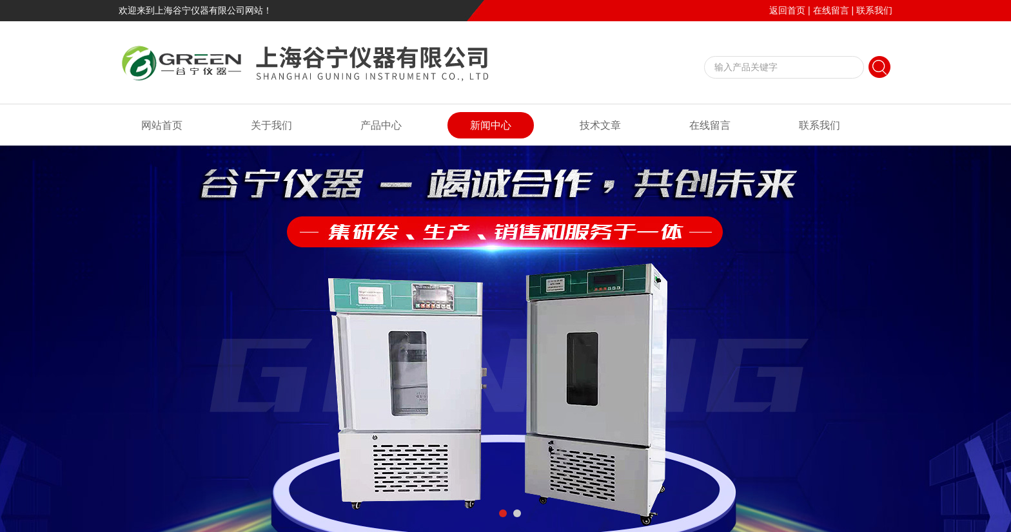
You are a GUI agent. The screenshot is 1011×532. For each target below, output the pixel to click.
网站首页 (161, 125)
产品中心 (381, 125)
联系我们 (874, 10)
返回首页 (787, 10)
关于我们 (271, 125)
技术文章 (600, 125)
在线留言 (831, 10)
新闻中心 (490, 125)
